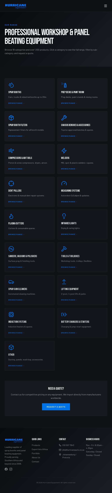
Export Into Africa (40, 449)
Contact (35, 461)
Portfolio (36, 453)
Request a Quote (56, 406)
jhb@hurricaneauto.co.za (69, 450)
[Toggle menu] (105, 6)
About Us (36, 457)
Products (36, 445)
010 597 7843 (66, 445)
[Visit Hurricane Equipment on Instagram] (10, 469)
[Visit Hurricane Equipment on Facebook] (6, 469)
